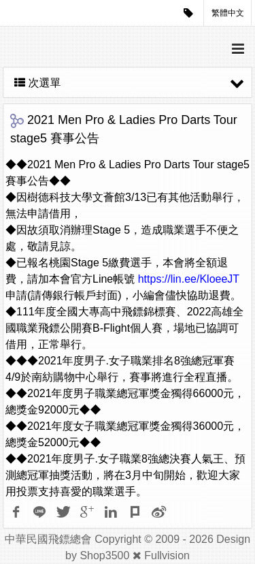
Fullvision (167, 555)
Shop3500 (104, 555)
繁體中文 (227, 13)
